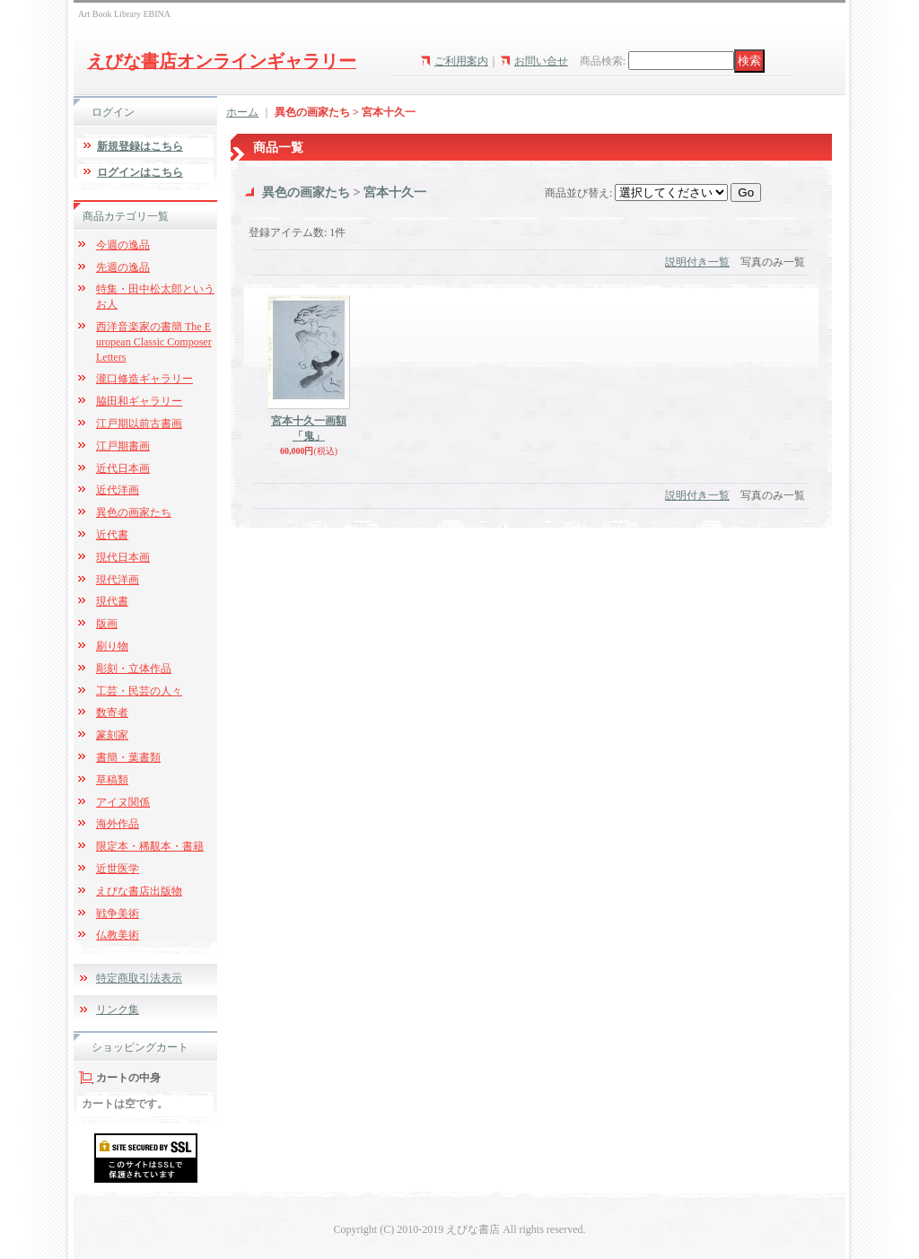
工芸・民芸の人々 (139, 691)
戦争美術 (117, 913)
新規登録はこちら (140, 146)
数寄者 (112, 712)
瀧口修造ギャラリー (144, 378)
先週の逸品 (123, 267)
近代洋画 (117, 490)
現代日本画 (123, 557)
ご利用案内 (461, 61)
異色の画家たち (133, 512)
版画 (107, 623)
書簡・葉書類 (128, 757)
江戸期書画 (123, 446)
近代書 (112, 535)
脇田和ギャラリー (139, 401)
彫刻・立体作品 (133, 668)
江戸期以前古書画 (139, 423)
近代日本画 (123, 468)
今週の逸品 (123, 245)
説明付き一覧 (697, 262)
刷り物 (112, 646)
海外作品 (117, 823)
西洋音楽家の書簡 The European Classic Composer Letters (154, 341)
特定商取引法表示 (139, 978)
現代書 (112, 601)
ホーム (242, 112)
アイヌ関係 (123, 802)
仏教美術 (117, 935)
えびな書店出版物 (139, 891)
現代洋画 (117, 579)
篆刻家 (112, 735)
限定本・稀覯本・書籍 (150, 846)
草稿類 (112, 780)
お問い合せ (541, 61)
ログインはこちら (140, 172)
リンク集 (117, 1009)
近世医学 (117, 868)
